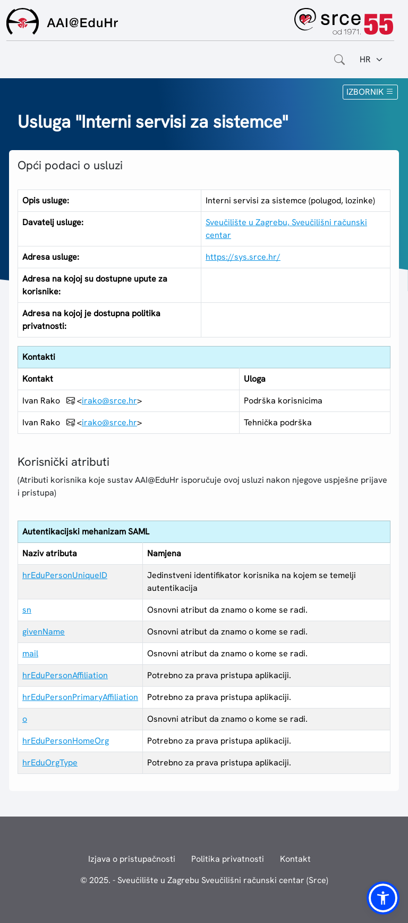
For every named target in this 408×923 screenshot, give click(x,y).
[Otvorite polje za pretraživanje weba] (339, 59)
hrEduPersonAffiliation (65, 675)
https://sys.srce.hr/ (243, 256)
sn (26, 609)
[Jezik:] (371, 59)
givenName (43, 631)
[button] (383, 898)
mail (30, 653)
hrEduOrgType (50, 762)
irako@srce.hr (109, 400)
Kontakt (295, 858)
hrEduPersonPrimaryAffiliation (80, 697)
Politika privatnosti (227, 858)
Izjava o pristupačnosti (131, 858)
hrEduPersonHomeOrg (65, 740)
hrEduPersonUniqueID (64, 575)
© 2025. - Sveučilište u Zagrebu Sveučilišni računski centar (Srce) (204, 880)
